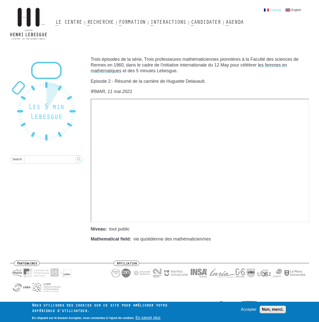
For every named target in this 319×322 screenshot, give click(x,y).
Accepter (248, 309)
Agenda (234, 23)
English (296, 10)
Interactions (168, 23)
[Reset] (46, 102)
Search (17, 159)
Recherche (100, 23)
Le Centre (68, 23)
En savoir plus (148, 318)
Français (275, 10)
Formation (132, 23)
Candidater (206, 23)
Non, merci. (273, 309)
